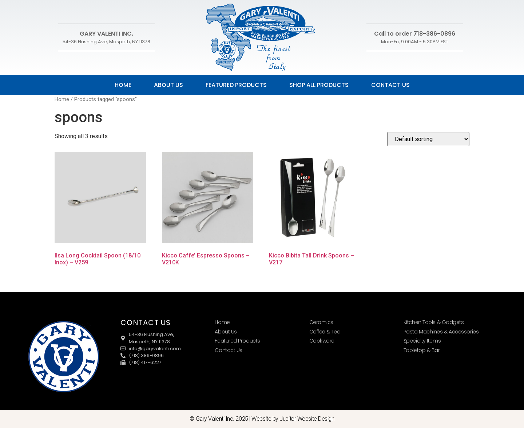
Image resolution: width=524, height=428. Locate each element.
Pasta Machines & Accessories (441, 331)
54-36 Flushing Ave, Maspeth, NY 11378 (106, 42)
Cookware (321, 340)
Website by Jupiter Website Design (292, 418)
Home (123, 85)
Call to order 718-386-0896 (414, 33)
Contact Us (390, 85)
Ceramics (321, 322)
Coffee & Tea (325, 331)
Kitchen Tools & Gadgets (434, 322)
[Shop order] (428, 139)
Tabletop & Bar (422, 350)
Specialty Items (422, 340)
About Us (168, 85)
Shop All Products (319, 85)
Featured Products (236, 85)
